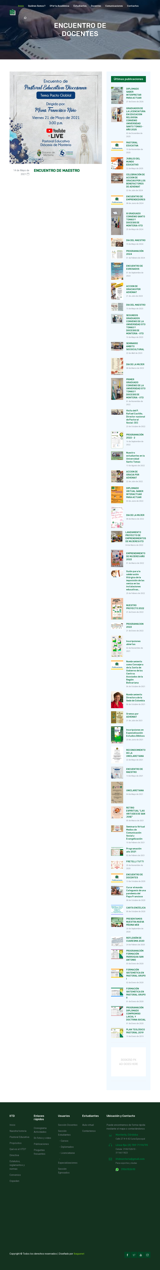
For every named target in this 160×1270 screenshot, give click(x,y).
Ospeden (14, 1181)
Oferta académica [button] (59, 6)
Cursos (64, 1140)
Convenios (15, 1174)
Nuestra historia (18, 1131)
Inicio (21, 6)
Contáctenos (89, 1131)
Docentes (96, 6)
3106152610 (128, 1169)
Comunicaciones (114, 6)
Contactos (133, 6)
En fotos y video (42, 1138)
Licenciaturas (68, 1153)
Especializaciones (67, 1162)
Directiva (14, 1155)
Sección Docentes (67, 1124)
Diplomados (67, 1146)
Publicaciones (41, 1144)
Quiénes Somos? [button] (36, 6)
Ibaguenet (79, 1253)
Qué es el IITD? (18, 1149)
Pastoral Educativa (19, 1137)
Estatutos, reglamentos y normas (17, 1165)
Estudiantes (80, 6)
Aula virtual (88, 1124)
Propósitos (16, 1143)
